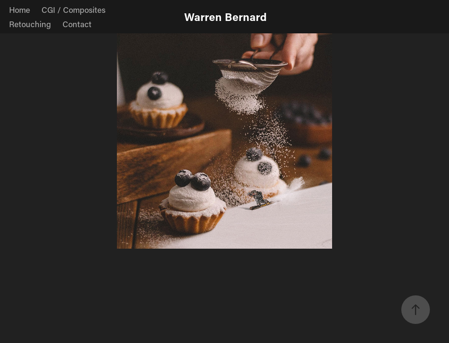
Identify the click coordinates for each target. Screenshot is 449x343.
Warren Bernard (225, 17)
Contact (77, 24)
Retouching (30, 24)
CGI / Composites (73, 9)
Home (19, 9)
